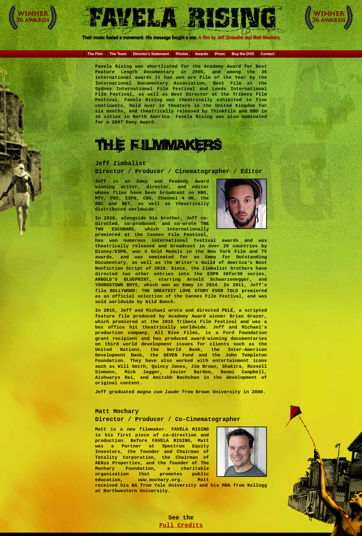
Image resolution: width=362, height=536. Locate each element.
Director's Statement (151, 54)
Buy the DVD (243, 54)
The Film (94, 54)
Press (220, 54)
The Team (118, 54)
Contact (268, 54)
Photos (182, 54)
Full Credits (181, 525)
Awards (201, 54)
